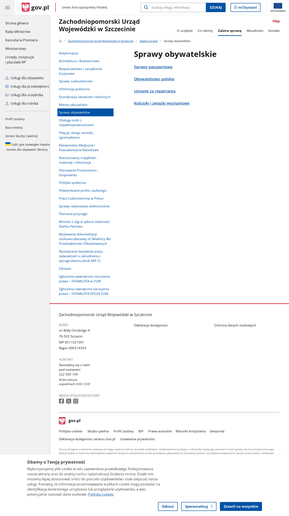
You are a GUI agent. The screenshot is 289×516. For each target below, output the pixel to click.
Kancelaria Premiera (21, 40)
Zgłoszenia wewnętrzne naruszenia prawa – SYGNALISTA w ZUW (88, 278)
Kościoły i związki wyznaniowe (165, 103)
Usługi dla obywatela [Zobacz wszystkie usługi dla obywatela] (24, 78)
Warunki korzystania (194, 431)
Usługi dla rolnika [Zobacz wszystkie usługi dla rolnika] (21, 103)
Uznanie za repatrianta (158, 91)
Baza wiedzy (14, 127)
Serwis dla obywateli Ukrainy (28, 147)
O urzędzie (188, 30)
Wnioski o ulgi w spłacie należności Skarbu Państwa (88, 223)
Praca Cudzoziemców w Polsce (85, 198)
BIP (144, 431)
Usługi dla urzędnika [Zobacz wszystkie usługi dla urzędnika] (24, 95)
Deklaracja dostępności (154, 325)
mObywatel (247, 8)
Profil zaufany (15, 119)
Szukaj (216, 7)
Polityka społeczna (76, 182)
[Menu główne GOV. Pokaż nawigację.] (7, 7)
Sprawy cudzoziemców (79, 81)
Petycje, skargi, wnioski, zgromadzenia (80, 135)
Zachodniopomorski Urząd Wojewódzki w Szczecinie (103, 25)
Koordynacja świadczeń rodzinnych (88, 97)
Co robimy (209, 30)
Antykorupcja (72, 53)
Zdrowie (69, 268)
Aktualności (258, 30)
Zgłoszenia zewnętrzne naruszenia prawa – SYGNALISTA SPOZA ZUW (88, 291)
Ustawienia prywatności (141, 439)
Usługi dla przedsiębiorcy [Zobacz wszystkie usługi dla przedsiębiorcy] (28, 86)
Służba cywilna (101, 431)
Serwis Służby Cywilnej (21, 136)
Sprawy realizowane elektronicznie (88, 206)
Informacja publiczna (78, 89)
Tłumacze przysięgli (77, 214)
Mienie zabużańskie (77, 105)
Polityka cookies (74, 431)
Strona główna (21, 22)
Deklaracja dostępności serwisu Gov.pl (91, 439)
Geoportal (220, 431)
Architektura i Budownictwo (83, 61)
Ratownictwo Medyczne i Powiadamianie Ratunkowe (83, 147)
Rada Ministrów (17, 31)
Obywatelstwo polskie (158, 79)
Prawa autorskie (163, 431)
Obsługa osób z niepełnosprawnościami (80, 122)
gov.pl (73, 421)
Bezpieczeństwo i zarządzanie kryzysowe (84, 71)
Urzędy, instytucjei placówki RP (19, 60)
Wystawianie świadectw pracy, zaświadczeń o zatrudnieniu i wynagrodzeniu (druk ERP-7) (85, 256)
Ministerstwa (15, 48)
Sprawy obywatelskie (78, 112)
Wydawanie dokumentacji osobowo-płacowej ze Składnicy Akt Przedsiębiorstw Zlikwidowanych (89, 239)
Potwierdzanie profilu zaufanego (86, 190)
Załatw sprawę (233, 30)
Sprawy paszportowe (157, 66)
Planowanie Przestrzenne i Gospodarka (82, 172)
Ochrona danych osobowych (239, 325)
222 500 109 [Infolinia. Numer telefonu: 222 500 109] (72, 374)
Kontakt (277, 30)
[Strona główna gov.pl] (35, 7)
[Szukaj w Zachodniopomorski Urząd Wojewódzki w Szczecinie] (173, 7)
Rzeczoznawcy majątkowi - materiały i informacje (82, 160)
